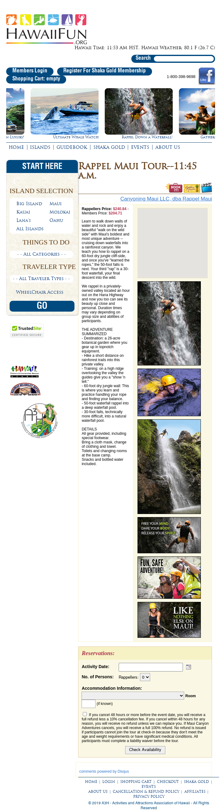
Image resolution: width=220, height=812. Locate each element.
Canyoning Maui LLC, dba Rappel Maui (166, 199)
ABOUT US (167, 147)
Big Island (29, 203)
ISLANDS (40, 147)
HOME (16, 147)
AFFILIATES (194, 791)
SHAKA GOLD (109, 147)
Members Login (29, 71)
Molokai (59, 212)
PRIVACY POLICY (148, 796)
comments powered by (104, 771)
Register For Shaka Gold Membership (104, 71)
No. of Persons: (97, 676)
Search (143, 58)
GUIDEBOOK (72, 147)
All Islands (30, 228)
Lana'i (23, 220)
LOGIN (108, 782)
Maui (55, 203)
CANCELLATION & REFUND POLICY (146, 791)
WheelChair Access (39, 292)
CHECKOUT (168, 782)
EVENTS (140, 147)
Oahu (56, 220)
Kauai (23, 212)
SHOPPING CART (136, 782)
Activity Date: (95, 666)
